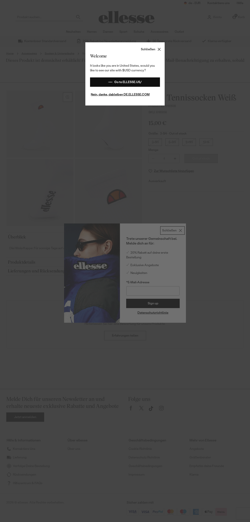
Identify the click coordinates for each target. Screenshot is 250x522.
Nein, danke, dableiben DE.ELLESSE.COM (120, 94)
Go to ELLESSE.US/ (125, 82)
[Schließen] (151, 49)
